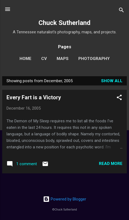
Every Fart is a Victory (34, 97)
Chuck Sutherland (64, 23)
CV (44, 58)
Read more (110, 163)
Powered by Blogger (64, 199)
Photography (94, 58)
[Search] (121, 11)
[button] (119, 98)
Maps (63, 58)
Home (25, 58)
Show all (111, 80)
